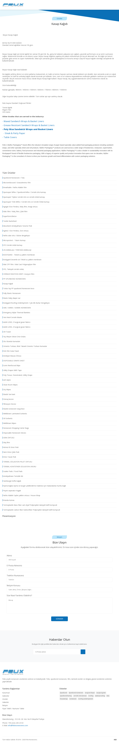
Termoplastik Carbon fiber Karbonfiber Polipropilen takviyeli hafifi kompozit (31, 510)
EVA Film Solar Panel (10, 351)
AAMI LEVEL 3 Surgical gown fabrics (16, 322)
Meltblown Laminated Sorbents (14, 413)
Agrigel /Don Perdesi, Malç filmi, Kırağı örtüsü (20, 207)
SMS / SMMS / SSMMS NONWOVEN (16, 308)
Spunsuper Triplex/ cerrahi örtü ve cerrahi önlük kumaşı (23, 197)
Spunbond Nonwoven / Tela (13, 178)
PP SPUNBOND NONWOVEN (14, 279)
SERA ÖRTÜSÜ (8, 438)
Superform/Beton (9, 216)
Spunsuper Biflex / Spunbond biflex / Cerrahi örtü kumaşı (24, 192)
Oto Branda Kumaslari (11, 341)
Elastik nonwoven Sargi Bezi (13, 409)
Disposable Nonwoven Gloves (14, 433)
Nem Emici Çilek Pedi (10, 452)
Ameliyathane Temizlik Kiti (12, 476)
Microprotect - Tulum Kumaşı (13, 240)
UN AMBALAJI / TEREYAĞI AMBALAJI (16, 250)
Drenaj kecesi (7, 399)
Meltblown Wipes (9, 423)
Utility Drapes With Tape (12, 370)
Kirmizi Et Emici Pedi (10, 447)
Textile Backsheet (9, 221)
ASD (115, 740)
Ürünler (5, 699)
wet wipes (6, 380)
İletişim (5, 705)
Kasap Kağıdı (7, 284)
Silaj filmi (6, 442)
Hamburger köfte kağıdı (11, 481)
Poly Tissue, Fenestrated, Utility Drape (17, 375)
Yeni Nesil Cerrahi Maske (12, 317)
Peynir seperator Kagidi (11, 490)
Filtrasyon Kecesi (9, 404)
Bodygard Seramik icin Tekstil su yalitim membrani (21, 259)
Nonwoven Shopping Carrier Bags (15, 428)
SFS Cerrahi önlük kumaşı (12, 245)
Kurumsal (6, 693)
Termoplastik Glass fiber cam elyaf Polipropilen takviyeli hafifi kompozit (29, 505)
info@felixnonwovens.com (18, 725)
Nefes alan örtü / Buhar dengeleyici (16, 235)
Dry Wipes (6, 389)
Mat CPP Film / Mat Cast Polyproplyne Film (19, 264)
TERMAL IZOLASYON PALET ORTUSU (17, 462)
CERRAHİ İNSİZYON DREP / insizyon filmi (18, 274)
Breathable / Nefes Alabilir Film (14, 187)
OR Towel (6, 332)
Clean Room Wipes (10, 385)
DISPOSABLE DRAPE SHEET (13, 361)
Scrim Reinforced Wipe (11, 365)
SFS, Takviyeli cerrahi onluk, (13, 269)
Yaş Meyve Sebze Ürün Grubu (14, 336)
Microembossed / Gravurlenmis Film (16, 182)
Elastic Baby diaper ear (11, 298)
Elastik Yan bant (8, 394)
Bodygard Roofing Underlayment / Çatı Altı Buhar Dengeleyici (26, 303)
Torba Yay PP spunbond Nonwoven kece (18, 288)
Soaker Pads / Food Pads (12, 471)
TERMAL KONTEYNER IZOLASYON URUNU (19, 466)
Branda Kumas (8, 500)
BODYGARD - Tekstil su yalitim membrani (18, 255)
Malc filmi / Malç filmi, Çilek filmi (14, 211)
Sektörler (5, 696)
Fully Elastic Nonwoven (11, 293)
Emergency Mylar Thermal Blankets (16, 312)
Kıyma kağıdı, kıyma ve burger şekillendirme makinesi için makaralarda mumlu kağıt (34, 486)
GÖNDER (59, 619)
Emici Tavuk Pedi (9, 457)
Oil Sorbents (7, 418)
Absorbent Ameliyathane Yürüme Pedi (17, 226)
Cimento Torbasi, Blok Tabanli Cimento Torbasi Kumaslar (24, 346)
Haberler (5, 702)
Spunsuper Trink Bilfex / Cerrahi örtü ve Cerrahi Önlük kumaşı (25, 202)
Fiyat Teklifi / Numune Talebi (13, 708)
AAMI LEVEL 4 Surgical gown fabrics (16, 327)
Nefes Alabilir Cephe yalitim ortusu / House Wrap (21, 495)
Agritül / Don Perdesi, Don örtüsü (15, 231)
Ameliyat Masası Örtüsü (11, 356)
